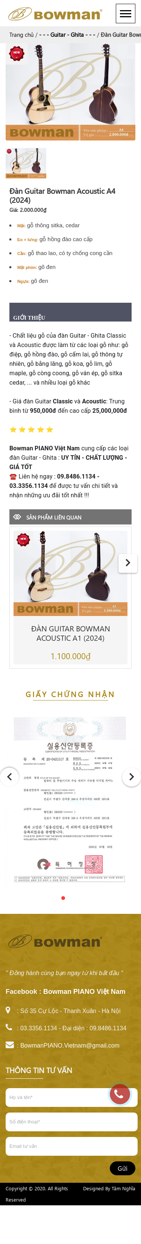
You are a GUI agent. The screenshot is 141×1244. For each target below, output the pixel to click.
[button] (56, 898)
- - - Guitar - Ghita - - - (67, 34)
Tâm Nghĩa (123, 1188)
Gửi (122, 1168)
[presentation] (127, 563)
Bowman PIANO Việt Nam (84, 991)
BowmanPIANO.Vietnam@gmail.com (70, 1045)
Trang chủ (21, 34)
